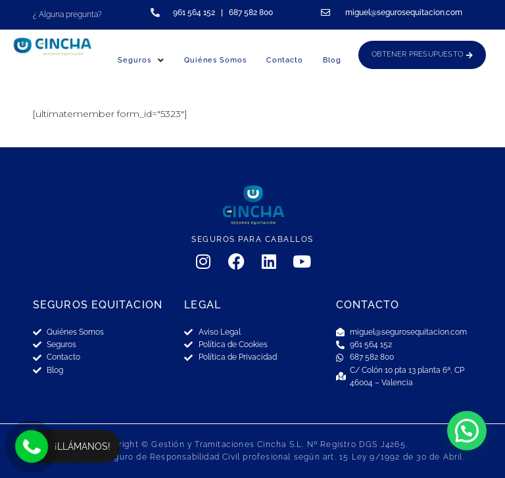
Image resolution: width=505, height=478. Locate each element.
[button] (467, 430)
